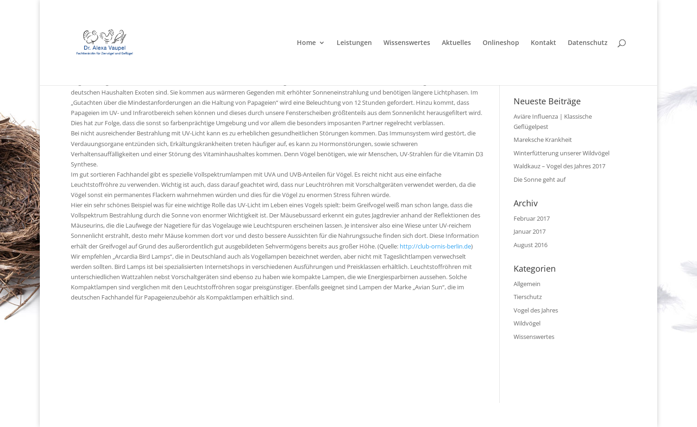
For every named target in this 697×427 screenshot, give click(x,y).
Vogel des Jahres (536, 310)
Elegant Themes (136, 414)
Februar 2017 (532, 218)
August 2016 (530, 245)
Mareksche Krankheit (543, 139)
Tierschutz (528, 297)
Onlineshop (501, 43)
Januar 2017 (530, 231)
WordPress (224, 414)
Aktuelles (456, 43)
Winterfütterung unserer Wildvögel (561, 153)
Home (306, 43)
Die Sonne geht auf (539, 179)
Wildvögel (527, 323)
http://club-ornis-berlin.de (435, 246)
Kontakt (543, 43)
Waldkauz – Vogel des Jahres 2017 (559, 166)
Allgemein (527, 284)
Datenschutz (588, 43)
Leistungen (354, 43)
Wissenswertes (406, 43)
